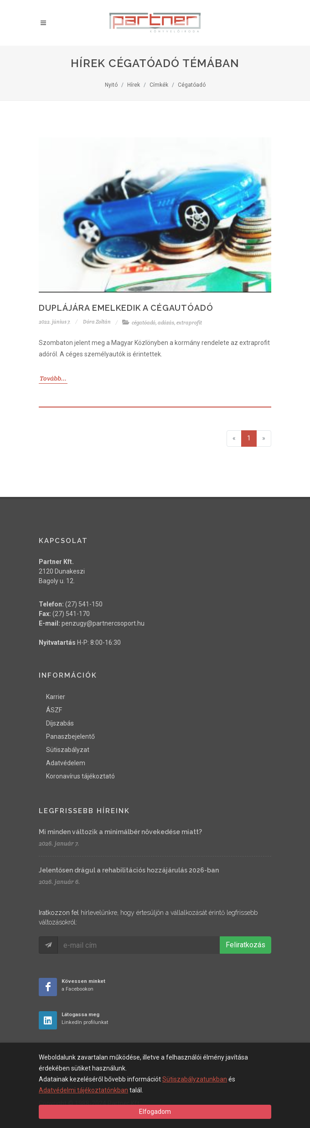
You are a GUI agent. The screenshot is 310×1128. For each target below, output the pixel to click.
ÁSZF (54, 710)
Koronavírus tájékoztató (80, 776)
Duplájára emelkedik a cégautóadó (126, 308)
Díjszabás (60, 723)
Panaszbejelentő (70, 736)
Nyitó (111, 85)
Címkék (159, 85)
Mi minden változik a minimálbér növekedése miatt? (120, 832)
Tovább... (53, 378)
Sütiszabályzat (67, 749)
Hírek (133, 85)
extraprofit (189, 322)
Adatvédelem (65, 763)
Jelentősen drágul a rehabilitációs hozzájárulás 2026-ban (129, 870)
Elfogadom (155, 1111)
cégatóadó (143, 322)
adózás (166, 322)
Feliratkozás (245, 944)
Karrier (55, 696)
